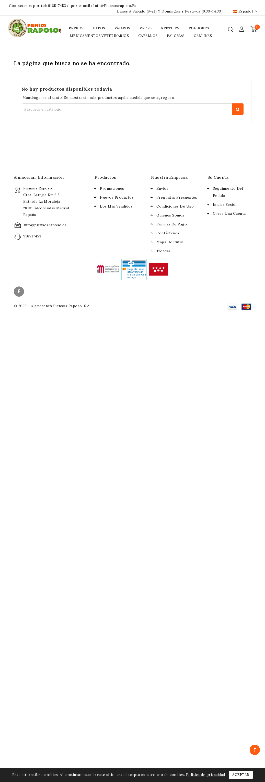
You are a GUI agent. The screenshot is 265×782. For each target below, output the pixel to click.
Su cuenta (218, 177)
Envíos (162, 188)
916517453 (57, 5)
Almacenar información (39, 177)
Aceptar (240, 775)
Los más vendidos (116, 206)
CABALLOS (148, 36)
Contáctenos (168, 233)
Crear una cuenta (229, 213)
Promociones (112, 188)
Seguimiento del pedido (228, 192)
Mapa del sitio (169, 242)
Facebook (19, 292)
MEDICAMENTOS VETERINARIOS (99, 36)
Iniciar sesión (225, 204)
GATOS (99, 28)
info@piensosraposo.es (114, 5)
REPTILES (170, 28)
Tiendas (163, 251)
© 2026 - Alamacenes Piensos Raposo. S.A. (52, 306)
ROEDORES (199, 28)
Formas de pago (171, 224)
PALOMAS (176, 36)
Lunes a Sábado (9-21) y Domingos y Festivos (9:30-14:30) (170, 11)
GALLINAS (203, 36)
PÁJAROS (122, 28)
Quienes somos (170, 215)
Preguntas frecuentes (176, 197)
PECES (146, 28)
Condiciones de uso (175, 206)
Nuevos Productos (117, 197)
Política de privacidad (205, 774)
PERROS (76, 28)
